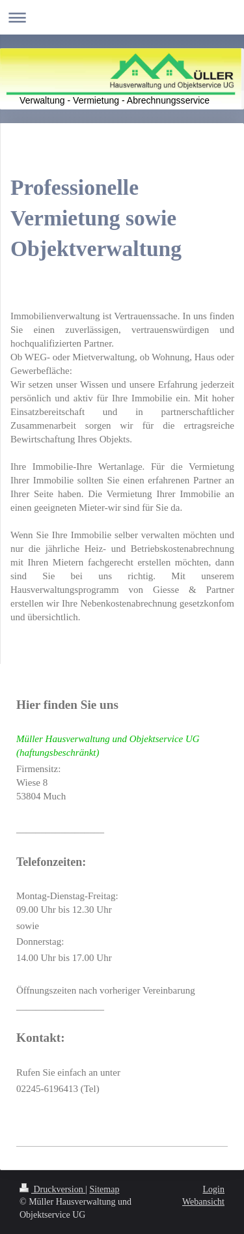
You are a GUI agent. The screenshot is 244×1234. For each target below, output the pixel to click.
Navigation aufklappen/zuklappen (122, 17)
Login (213, 1189)
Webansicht (203, 1202)
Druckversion (52, 1189)
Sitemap (105, 1189)
